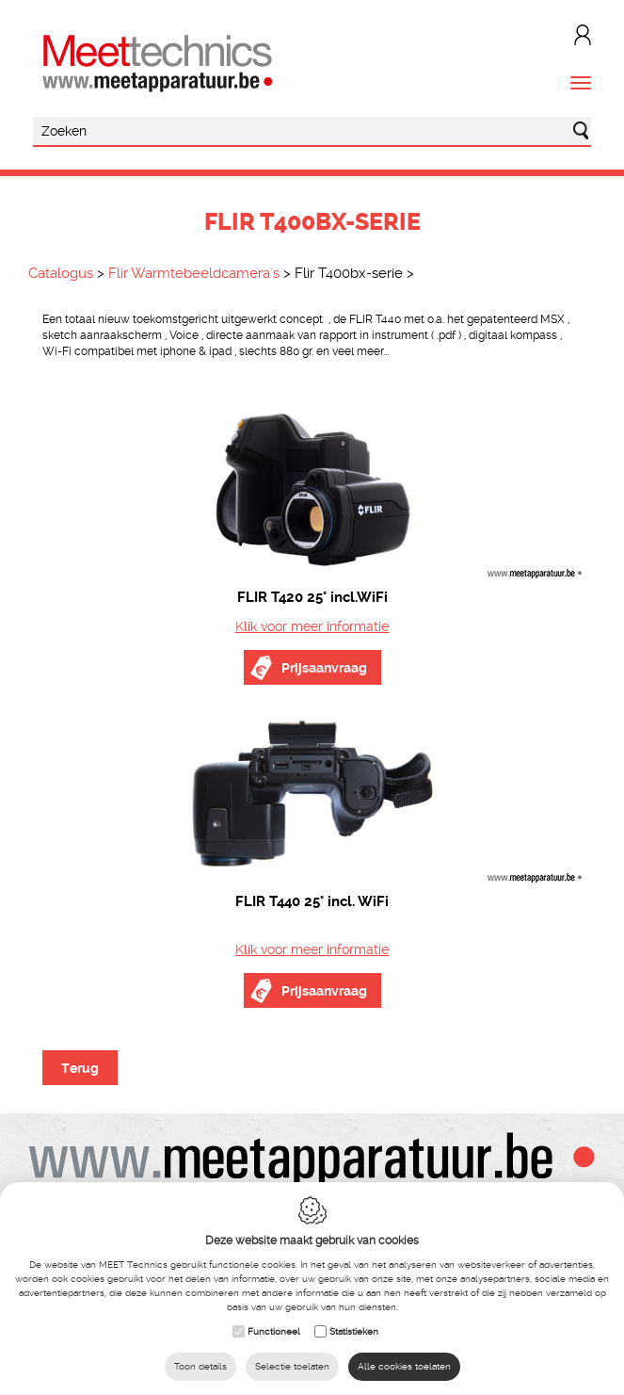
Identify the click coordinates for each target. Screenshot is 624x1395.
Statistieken (353, 1331)
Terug (80, 1068)
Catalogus (60, 273)
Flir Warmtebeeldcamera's (194, 273)
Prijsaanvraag (324, 667)
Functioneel (274, 1331)
